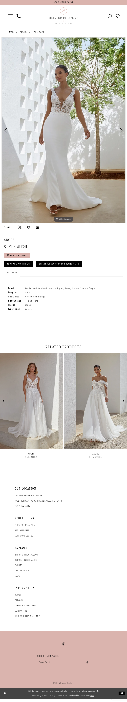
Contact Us (21, 613)
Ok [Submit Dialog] (121, 696)
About (18, 597)
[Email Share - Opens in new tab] (37, 228)
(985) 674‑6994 (22, 508)
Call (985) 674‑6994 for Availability (64, 266)
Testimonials (22, 573)
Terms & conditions (25, 607)
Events (18, 567)
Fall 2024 (38, 32)
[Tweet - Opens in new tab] (19, 228)
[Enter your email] (63, 665)
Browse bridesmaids (26, 562)
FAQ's (17, 578)
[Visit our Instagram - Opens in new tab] (63, 646)
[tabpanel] (63, 131)
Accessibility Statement (28, 618)
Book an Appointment (20, 266)
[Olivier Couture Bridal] (63, 16)
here (92, 698)
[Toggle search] (110, 16)
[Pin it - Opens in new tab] (28, 228)
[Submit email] (89, 665)
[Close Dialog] (5, 696)
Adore (23, 32)
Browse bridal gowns (27, 557)
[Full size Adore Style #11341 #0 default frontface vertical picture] (63, 131)
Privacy (19, 602)
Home (11, 32)
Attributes (12, 274)
